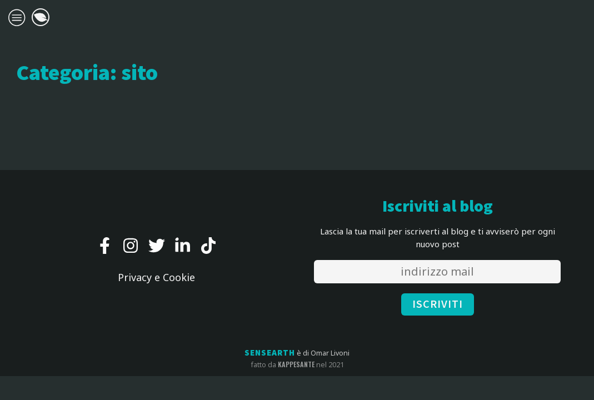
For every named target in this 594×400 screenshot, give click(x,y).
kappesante (296, 364)
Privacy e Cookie (156, 277)
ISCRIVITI (437, 304)
